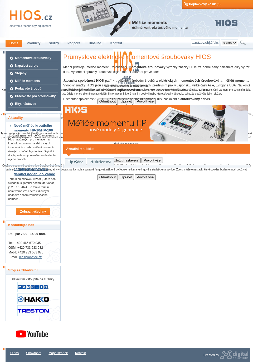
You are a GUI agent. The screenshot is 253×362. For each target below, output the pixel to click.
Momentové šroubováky (33, 58)
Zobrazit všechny (33, 211)
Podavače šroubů (28, 88)
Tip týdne (76, 162)
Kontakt (80, 353)
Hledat (243, 42)
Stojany (20, 73)
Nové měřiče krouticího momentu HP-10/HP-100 (33, 128)
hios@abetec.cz (30, 257)
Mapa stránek (58, 353)
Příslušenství (100, 162)
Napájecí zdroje (26, 65)
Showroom (33, 353)
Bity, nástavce (25, 104)
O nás (14, 353)
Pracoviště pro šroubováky (35, 96)
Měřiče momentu (27, 81)
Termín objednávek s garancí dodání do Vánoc (34, 171)
